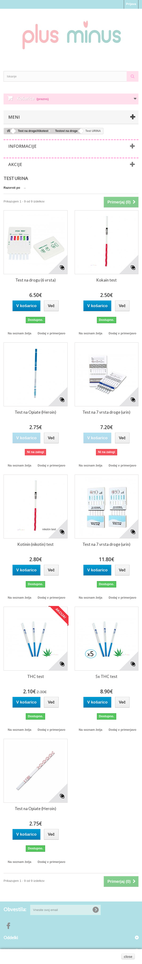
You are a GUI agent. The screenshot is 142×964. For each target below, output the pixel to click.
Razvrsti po (12, 187)
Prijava (131, 4)
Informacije (22, 146)
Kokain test (106, 280)
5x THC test (106, 676)
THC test (35, 676)
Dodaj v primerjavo (51, 333)
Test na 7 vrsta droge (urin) (106, 412)
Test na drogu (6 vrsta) (35, 280)
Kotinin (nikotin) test (35, 544)
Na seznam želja (19, 333)
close (128, 957)
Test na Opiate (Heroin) (35, 412)
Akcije (15, 164)
